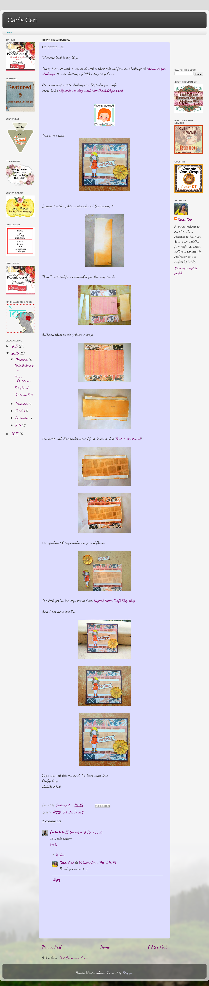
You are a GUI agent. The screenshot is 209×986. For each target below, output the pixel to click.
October (20, 411)
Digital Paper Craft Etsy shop (114, 600)
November (22, 404)
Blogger (128, 973)
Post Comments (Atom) (73, 958)
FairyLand (21, 388)
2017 (15, 346)
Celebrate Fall (24, 395)
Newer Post (52, 947)
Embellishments (24, 367)
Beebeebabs (57, 832)
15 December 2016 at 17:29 (97, 862)
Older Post (157, 947)
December (22, 359)
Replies (60, 855)
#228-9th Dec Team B (68, 812)
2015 (15, 434)
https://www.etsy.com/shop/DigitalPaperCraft (91, 90)
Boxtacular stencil (128, 438)
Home (9, 32)
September (22, 418)
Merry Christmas (22, 378)
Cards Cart (22, 20)
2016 (15, 353)
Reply (53, 844)
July (18, 425)
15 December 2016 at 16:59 (84, 832)
